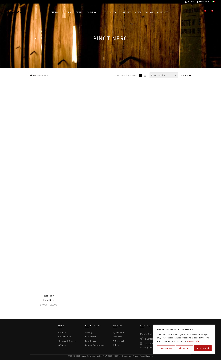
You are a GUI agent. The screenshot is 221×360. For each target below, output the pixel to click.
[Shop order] (164, 75)
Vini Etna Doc (64, 336)
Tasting (88, 332)
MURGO (55, 12)
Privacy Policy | (139, 356)
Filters (184, 75)
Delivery (117, 345)
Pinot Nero (48, 300)
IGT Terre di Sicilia (67, 341)
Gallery (126, 12)
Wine (79, 12)
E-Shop (149, 12)
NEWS (138, 12)
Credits (149, 356)
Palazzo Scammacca (95, 345)
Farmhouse (90, 341)
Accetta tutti (203, 348)
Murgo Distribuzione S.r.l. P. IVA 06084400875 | (101, 356)
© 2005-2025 (74, 356)
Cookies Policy (193, 341)
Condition (117, 336)
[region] (184, 339)
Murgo (189, 2)
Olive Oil (92, 12)
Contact (162, 12)
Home (35, 75)
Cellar (68, 12)
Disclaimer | (127, 356)
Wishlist (205, 11)
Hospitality (109, 12)
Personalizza (166, 348)
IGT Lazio (62, 345)
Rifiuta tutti (184, 348)
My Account (203, 2)
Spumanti (62, 332)
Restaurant (90, 336)
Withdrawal (118, 341)
